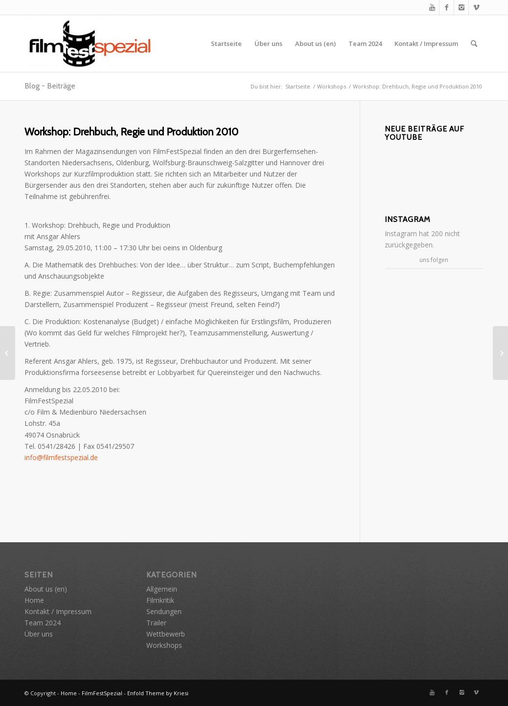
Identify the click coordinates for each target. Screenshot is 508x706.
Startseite (226, 43)
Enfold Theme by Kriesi (157, 693)
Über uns (268, 43)
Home (34, 600)
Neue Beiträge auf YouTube (424, 133)
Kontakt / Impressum (426, 43)
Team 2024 (365, 43)
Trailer (156, 622)
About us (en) (315, 43)
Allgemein (161, 589)
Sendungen (164, 611)
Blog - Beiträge (49, 85)
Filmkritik (160, 600)
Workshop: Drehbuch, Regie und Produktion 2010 (131, 132)
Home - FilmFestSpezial (91, 693)
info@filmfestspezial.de (61, 457)
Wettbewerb (165, 634)
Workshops (331, 86)
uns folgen (433, 260)
